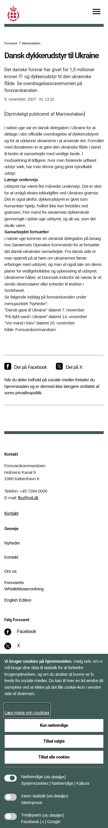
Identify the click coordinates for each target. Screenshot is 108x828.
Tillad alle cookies (54, 757)
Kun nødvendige (54, 725)
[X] (18, 648)
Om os (10, 571)
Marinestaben (31, 43)
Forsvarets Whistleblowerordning (23, 586)
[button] (55, 773)
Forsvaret (10, 43)
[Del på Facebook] (25, 367)
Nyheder (12, 542)
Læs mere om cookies (27, 713)
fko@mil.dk (28, 497)
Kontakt (11, 513)
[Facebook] (24, 634)
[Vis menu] (96, 12)
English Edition (17, 600)
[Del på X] (69, 367)
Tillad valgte (54, 741)
